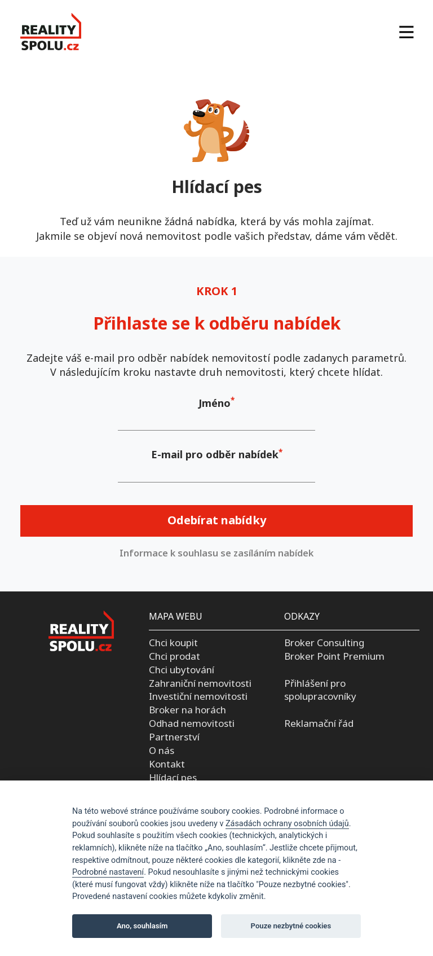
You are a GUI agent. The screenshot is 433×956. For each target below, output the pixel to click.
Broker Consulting (324, 642)
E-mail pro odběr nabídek (215, 454)
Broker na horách (187, 709)
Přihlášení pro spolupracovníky (320, 690)
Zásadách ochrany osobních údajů (287, 823)
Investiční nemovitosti (198, 696)
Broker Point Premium (334, 656)
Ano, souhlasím (142, 926)
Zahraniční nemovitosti (200, 683)
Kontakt (167, 763)
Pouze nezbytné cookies (291, 926)
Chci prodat (174, 656)
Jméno (214, 403)
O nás (161, 750)
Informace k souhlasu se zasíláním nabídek (216, 553)
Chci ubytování (181, 669)
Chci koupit (173, 642)
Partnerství (174, 736)
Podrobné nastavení (108, 872)
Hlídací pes (173, 777)
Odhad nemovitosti (192, 723)
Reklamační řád (319, 723)
